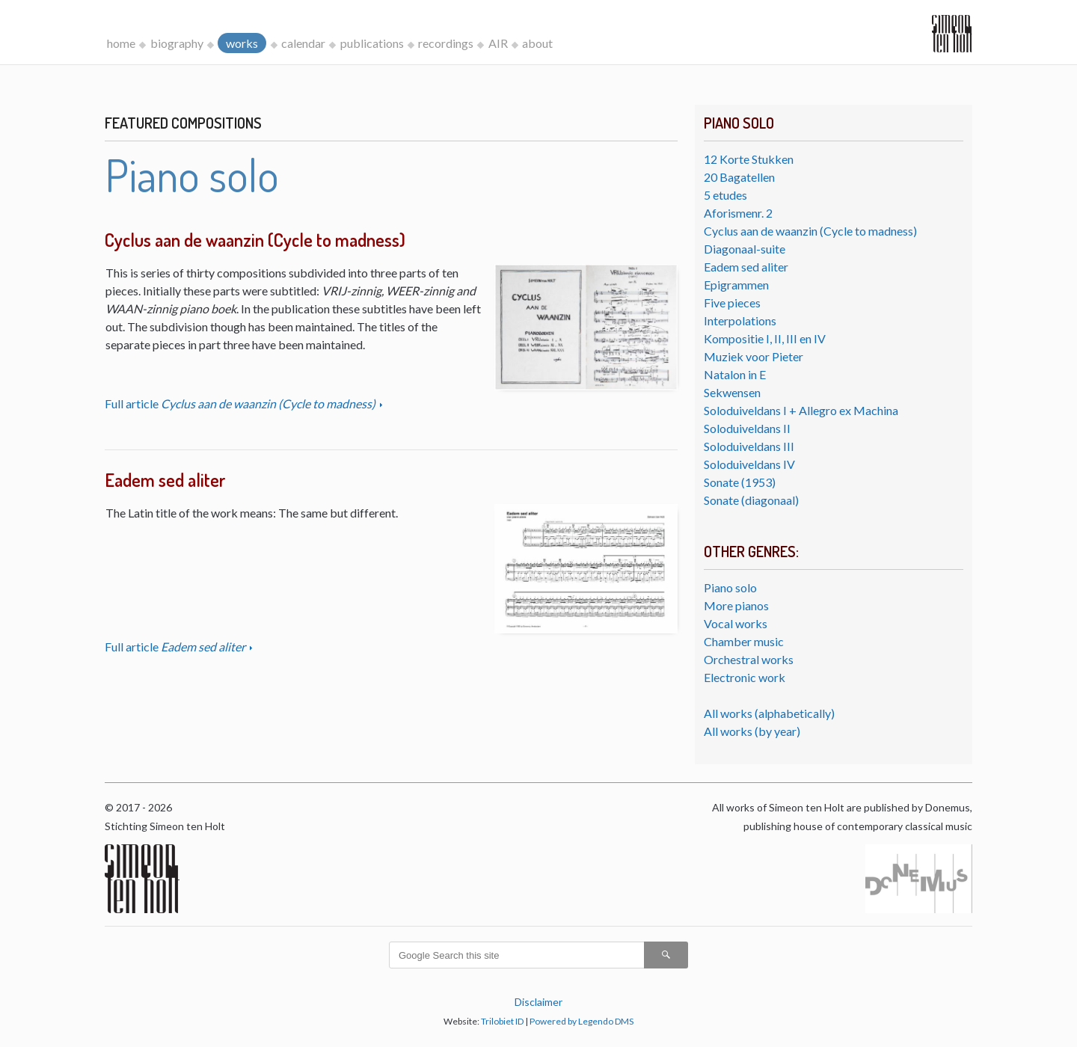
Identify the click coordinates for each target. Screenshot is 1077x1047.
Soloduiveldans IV (749, 464)
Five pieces (732, 302)
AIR (498, 43)
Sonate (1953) (740, 482)
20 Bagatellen (739, 177)
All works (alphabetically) (769, 713)
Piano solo (730, 587)
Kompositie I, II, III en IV (765, 338)
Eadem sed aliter (746, 267)
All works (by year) (752, 731)
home (121, 43)
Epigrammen (736, 284)
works (242, 43)
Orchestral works (749, 659)
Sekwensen (732, 392)
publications (372, 43)
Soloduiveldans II (747, 428)
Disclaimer (538, 1001)
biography (176, 43)
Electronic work (744, 677)
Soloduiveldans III (749, 446)
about (537, 43)
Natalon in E (735, 374)
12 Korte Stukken (749, 159)
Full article (241, 403)
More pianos (736, 605)
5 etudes (725, 195)
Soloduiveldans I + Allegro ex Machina (801, 410)
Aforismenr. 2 (738, 213)
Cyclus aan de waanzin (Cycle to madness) (810, 231)
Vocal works (735, 623)
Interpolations (740, 320)
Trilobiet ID (502, 1021)
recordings (445, 43)
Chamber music (744, 641)
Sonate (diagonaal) (751, 500)
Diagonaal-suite (744, 249)
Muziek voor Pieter (753, 356)
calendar (303, 43)
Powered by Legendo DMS (581, 1021)
